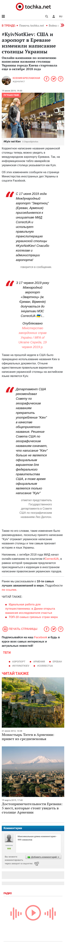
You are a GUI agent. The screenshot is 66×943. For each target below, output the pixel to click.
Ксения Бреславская (26, 78)
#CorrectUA (45, 665)
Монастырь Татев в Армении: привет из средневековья (28, 736)
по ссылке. (9, 589)
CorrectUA (52, 558)
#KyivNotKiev (20, 665)
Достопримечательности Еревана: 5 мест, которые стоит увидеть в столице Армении (32, 808)
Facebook (40, 637)
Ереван (57, 661)
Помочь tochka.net (32, 25)
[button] (53, 16)
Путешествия (11, 95)
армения (39, 661)
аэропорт (18, 661)
